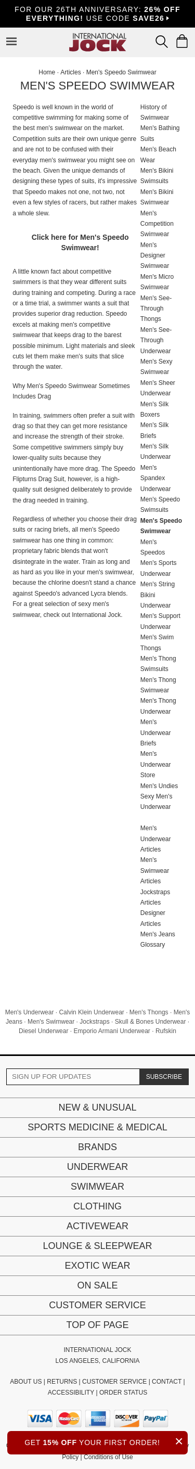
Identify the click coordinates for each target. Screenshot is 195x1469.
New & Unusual (97, 1107)
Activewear (97, 1226)
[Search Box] (161, 41)
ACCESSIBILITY (71, 1392)
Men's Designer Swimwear (154, 255)
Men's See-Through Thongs (156, 308)
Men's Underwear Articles (155, 838)
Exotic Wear (97, 1265)
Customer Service (97, 1305)
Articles (70, 72)
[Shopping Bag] (182, 41)
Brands (97, 1147)
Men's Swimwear (51, 1021)
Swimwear (97, 1186)
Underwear (97, 1167)
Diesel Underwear (43, 1031)
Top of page (97, 1325)
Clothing (97, 1206)
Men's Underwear (29, 1012)
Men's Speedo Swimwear (121, 72)
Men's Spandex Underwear (155, 478)
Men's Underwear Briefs (155, 732)
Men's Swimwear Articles (154, 870)
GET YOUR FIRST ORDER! (106, 1441)
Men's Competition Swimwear (157, 224)
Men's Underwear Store (155, 764)
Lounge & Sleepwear (97, 1246)
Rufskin (165, 1031)
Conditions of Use (108, 1457)
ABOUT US (26, 1381)
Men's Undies (159, 786)
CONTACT (166, 1381)
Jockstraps (94, 1021)
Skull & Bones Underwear (150, 1021)
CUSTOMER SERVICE (114, 1381)
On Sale (97, 1285)
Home (46, 72)
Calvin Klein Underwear (91, 1012)
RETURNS (62, 1381)
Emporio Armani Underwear (111, 1031)
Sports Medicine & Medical (97, 1127)
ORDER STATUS (123, 1392)
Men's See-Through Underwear (156, 340)
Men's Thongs (148, 1012)
